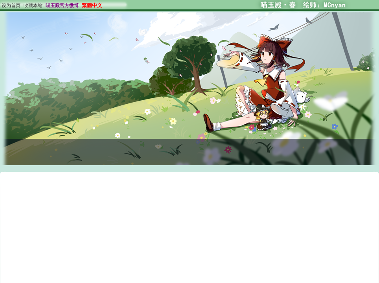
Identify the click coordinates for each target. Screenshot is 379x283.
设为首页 (11, 5)
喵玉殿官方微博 (62, 5)
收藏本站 (33, 5)
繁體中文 (92, 5)
